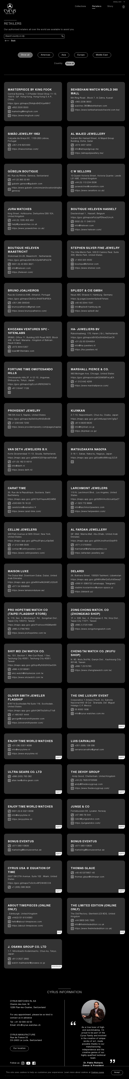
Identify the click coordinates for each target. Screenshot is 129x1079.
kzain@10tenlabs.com (23, 351)
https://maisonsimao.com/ (25, 149)
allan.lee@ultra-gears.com (25, 781)
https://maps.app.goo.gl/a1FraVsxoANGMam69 (32, 625)
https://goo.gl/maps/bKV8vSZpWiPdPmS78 (29, 260)
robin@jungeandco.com (87, 819)
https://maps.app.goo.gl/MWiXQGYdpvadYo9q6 (32, 458)
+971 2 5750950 (83, 545)
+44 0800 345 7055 (84, 921)
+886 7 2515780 (83, 667)
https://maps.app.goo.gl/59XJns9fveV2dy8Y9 (94, 541)
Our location (19, 1049)
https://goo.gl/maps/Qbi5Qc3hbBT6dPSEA (29, 299)
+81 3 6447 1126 (20, 389)
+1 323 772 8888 (83, 504)
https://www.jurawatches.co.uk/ (28, 229)
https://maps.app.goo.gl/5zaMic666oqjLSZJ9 (94, 458)
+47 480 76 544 (83, 815)
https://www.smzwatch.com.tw (27, 678)
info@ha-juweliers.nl (85, 346)
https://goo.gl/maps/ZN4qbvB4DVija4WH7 (29, 104)
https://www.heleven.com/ (88, 230)
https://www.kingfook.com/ (25, 116)
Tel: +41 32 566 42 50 (21, 1022)
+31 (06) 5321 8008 (22, 746)
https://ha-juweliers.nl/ (86, 350)
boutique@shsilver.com (87, 264)
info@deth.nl (18, 466)
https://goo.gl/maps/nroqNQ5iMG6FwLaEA (92, 378)
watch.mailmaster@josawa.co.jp (28, 963)
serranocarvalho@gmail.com (89, 750)
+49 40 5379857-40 (85, 873)
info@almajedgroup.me (87, 149)
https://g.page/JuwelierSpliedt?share (89, 299)
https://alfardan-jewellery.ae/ (89, 553)
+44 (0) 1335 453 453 (23, 221)
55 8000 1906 (82, 710)
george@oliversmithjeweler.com (28, 719)
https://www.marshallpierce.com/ (91, 386)
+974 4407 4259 (83, 145)
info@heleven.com (84, 226)
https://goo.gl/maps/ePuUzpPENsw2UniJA (92, 218)
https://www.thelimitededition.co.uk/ (93, 929)
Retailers (96, 7)
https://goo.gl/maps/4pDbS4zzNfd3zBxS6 (29, 419)
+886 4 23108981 (21, 670)
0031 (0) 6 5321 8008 (23, 811)
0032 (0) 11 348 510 (85, 222)
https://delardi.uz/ (84, 592)
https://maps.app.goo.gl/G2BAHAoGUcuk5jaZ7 (95, 499)
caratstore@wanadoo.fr (24, 508)
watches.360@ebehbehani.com (91, 106)
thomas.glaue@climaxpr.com (89, 877)
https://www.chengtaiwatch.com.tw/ (93, 671)
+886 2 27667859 (21, 629)
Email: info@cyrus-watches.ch (25, 1025)
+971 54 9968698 (21, 587)
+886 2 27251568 (84, 625)
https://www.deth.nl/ (22, 470)
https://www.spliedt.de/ (87, 311)
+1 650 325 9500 (83, 260)
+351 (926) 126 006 (85, 746)
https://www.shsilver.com (87, 268)
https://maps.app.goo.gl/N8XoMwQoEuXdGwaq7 (96, 580)
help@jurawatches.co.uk (24, 225)
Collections (80, 7)
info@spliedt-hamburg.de (88, 307)
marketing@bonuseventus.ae (27, 850)
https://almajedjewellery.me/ (89, 153)
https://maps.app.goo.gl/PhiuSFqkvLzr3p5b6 (31, 541)
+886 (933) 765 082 (22, 777)
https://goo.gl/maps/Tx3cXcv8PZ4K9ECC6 (29, 883)
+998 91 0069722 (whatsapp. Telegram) (95, 584)
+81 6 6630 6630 (83, 423)
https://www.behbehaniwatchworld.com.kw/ (97, 110)
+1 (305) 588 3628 (21, 887)
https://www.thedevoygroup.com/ (92, 789)
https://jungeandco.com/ (87, 823)
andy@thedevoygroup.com (89, 784)
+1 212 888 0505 (20, 545)
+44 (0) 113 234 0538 (86, 183)
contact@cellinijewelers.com (26, 549)
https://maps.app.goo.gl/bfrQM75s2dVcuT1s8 (31, 711)
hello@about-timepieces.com (27, 922)
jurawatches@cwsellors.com (89, 187)
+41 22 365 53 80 (21, 180)
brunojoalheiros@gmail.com (26, 307)
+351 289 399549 (21, 303)
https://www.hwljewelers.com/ (90, 512)
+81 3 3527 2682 (20, 959)
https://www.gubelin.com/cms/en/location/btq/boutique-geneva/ (40, 189)
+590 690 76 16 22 (21, 504)
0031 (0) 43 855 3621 (23, 264)
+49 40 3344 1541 (84, 303)
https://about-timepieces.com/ (27, 926)
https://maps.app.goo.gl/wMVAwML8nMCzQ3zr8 (33, 583)
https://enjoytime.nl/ (22, 820)
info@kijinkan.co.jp (84, 427)
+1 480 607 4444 (20, 715)
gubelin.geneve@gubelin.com (27, 184)
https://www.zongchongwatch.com (93, 629)
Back (9, 41)
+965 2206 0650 (83, 102)
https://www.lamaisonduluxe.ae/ (28, 591)
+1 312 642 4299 (83, 382)
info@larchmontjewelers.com (89, 508)
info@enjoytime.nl (21, 750)
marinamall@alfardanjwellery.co (91, 549)
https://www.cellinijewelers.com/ (28, 553)
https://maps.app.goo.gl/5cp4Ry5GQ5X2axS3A (32, 665)
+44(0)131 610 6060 (22, 918)
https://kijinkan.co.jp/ (86, 431)
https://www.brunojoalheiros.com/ (29, 311)
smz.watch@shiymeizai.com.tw (27, 674)
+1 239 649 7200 (20, 423)
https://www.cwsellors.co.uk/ (89, 191)
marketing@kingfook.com (25, 112)
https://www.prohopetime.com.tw (29, 633)
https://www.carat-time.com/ (26, 512)
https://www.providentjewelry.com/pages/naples (36, 427)
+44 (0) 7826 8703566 (86, 780)
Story (110, 7)
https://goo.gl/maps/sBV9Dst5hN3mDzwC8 (93, 338)
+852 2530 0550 (20, 108)
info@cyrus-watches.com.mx (89, 714)
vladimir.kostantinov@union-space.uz (94, 588)
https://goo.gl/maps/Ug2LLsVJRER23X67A (29, 385)
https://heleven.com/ (22, 272)
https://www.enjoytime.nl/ (25, 754)
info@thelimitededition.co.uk (89, 925)
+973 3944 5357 (20, 347)
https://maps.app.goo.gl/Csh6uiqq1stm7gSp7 (94, 419)
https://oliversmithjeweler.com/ (27, 723)
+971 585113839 (20, 846)
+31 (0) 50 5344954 (85, 342)
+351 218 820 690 (21, 145)
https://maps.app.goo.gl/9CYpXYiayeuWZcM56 (32, 499)
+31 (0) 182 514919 (22, 462)
